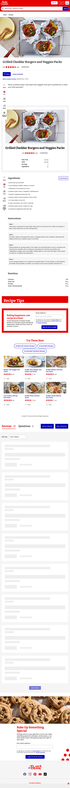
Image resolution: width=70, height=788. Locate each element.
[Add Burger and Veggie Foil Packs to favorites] (5, 378)
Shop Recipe (63, 178)
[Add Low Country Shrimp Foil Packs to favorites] (5, 404)
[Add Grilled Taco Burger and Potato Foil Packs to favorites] (26, 378)
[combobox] (32, 9)
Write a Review (47, 426)
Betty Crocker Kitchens (9, 79)
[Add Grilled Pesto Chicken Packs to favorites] (26, 404)
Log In (61, 2)
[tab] (8, 426)
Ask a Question (62, 426)
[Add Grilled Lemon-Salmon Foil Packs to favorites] (47, 404)
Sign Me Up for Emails (49, 327)
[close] (68, 784)
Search (66, 8)
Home (5, 14)
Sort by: (4, 437)
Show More (35, 688)
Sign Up (54, 2)
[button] (4, 93)
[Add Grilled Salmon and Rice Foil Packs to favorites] (47, 378)
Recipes (11, 14)
